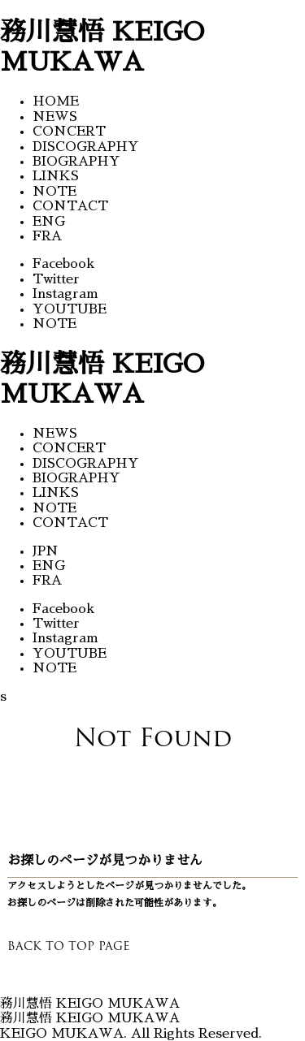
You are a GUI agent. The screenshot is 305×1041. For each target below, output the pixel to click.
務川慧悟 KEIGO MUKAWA (90, 1018)
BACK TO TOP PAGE (68, 946)
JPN (46, 551)
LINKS (56, 176)
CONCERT (69, 131)
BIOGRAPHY (76, 161)
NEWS (55, 116)
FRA (47, 236)
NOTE (54, 191)
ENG (49, 221)
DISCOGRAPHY (86, 146)
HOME (56, 101)
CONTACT (70, 206)
